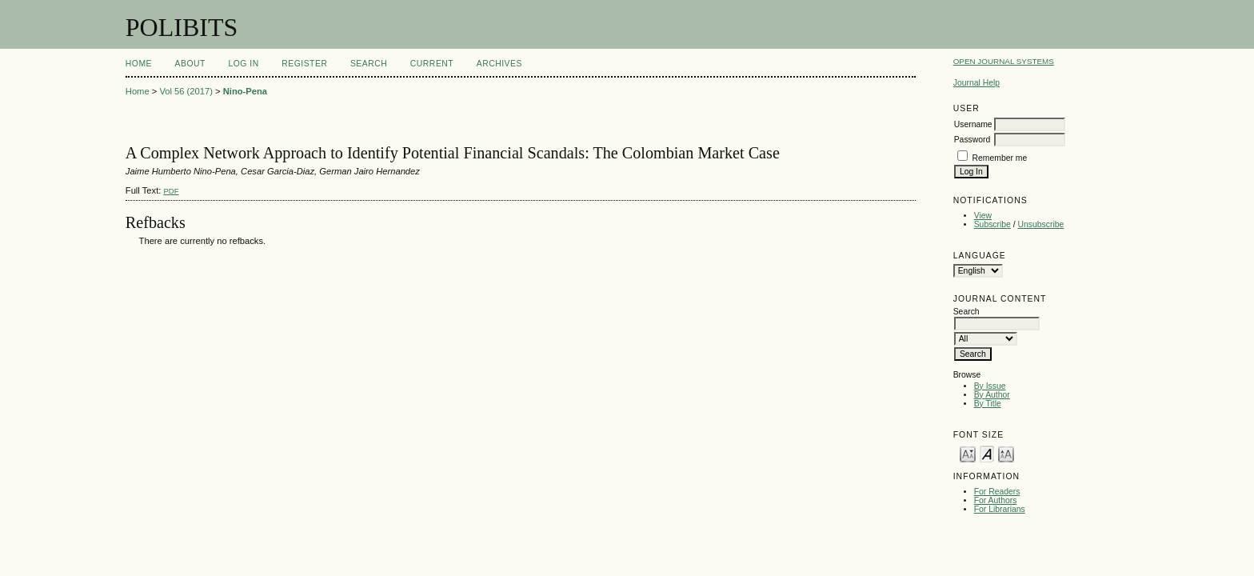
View (983, 215)
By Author (992, 394)
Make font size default (987, 453)
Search (368, 63)
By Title (987, 403)
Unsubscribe (1041, 224)
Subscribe (992, 224)
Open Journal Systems (1003, 61)
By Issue (990, 386)
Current (431, 63)
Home (139, 63)
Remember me (1000, 158)
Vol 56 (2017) (186, 91)
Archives (499, 63)
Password (972, 139)
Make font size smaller (968, 453)
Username (973, 124)
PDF (170, 190)
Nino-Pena (245, 91)
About (190, 63)
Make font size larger (1006, 453)
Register (304, 63)
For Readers (997, 491)
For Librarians (999, 509)
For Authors (995, 500)
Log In (243, 63)
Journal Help (976, 82)
